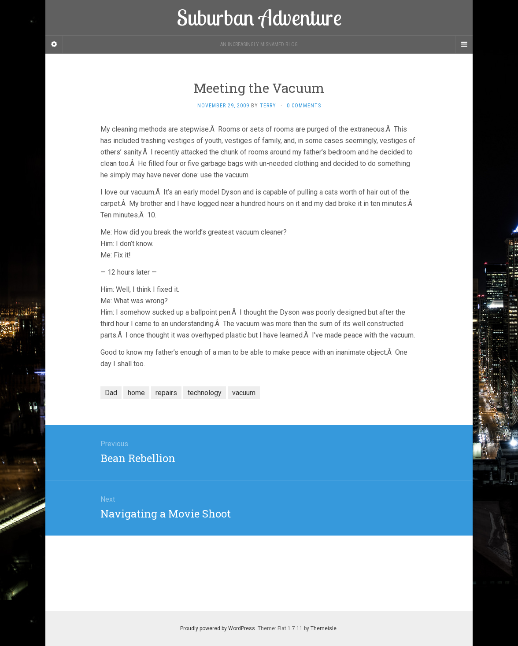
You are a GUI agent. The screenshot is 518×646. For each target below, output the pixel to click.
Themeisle (324, 628)
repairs (166, 393)
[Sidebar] (54, 44)
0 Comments (304, 106)
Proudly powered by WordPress (217, 628)
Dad (111, 393)
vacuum (243, 393)
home (136, 393)
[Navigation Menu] (464, 44)
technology (205, 393)
